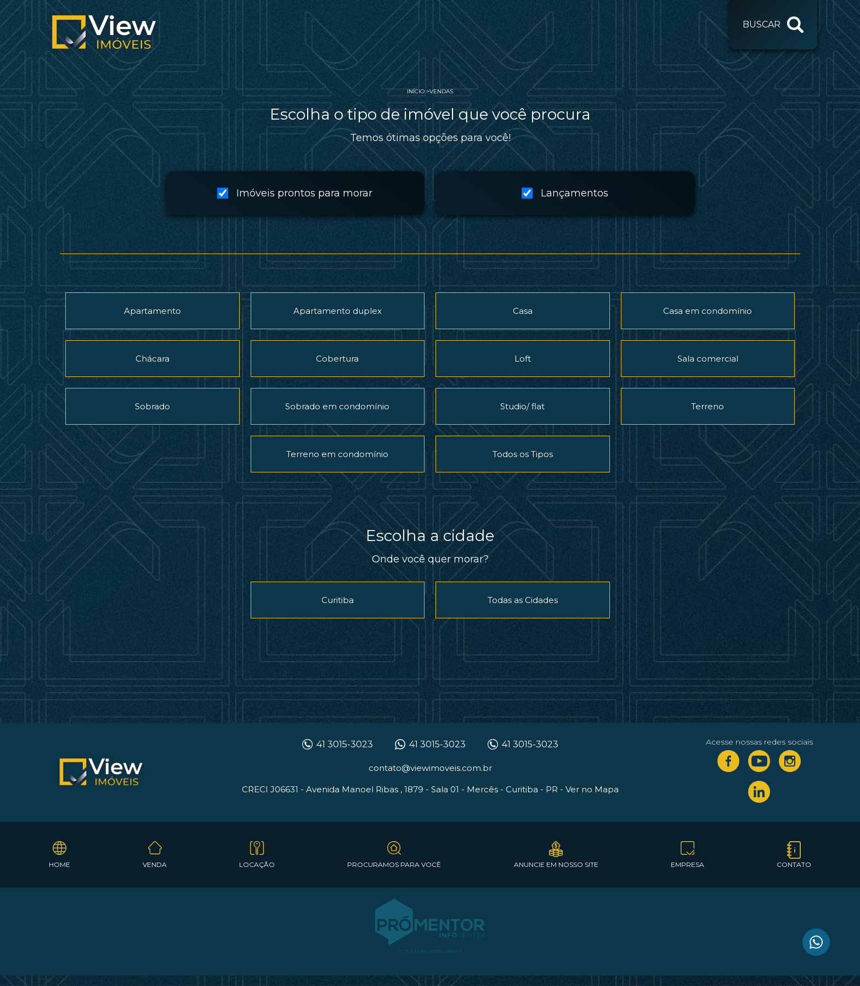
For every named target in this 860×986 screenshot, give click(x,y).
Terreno (707, 406)
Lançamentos (565, 193)
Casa (523, 311)
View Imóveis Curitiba (101, 773)
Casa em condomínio (707, 311)
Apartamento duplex (337, 311)
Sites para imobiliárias (430, 951)
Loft (522, 358)
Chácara (152, 358)
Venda (155, 864)
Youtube (759, 761)
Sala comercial (707, 358)
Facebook (728, 761)
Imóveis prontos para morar (294, 193)
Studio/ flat (522, 406)
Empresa (687, 864)
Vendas (441, 91)
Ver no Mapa (592, 789)
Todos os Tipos (523, 454)
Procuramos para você (394, 864)
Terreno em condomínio (337, 454)
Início (416, 91)
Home (59, 864)
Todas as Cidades (523, 600)
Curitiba (337, 600)
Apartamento (152, 311)
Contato (794, 864)
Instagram (790, 761)
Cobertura (337, 358)
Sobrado (152, 406)
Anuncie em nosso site (556, 864)
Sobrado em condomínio (337, 406)
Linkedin (759, 792)
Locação (257, 864)
